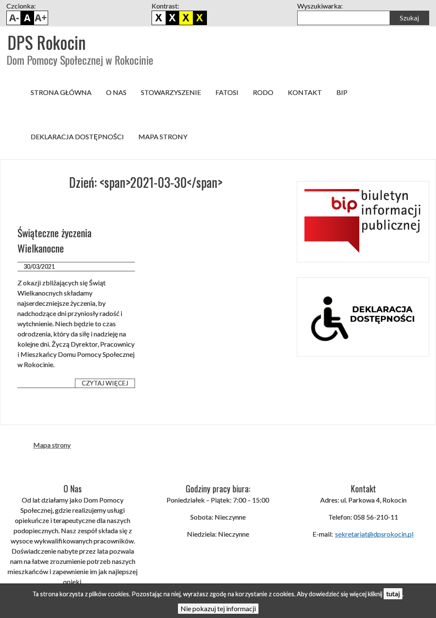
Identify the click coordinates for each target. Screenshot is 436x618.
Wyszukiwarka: (320, 6)
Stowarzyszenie (171, 92)
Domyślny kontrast (159, 18)
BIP (341, 92)
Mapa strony (162, 136)
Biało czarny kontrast (172, 18)
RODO (263, 92)
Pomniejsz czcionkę (14, 18)
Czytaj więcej (105, 383)
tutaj (393, 593)
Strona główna (61, 92)
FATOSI (226, 92)
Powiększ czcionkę (41, 18)
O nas (116, 92)
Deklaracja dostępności (77, 136)
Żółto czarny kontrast (200, 18)
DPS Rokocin (46, 42)
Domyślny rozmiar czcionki (27, 18)
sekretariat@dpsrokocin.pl (374, 534)
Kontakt (305, 92)
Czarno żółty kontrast (186, 18)
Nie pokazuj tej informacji (218, 608)
